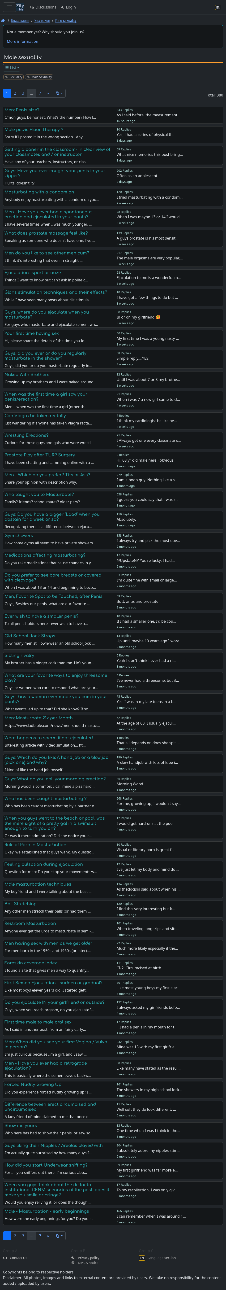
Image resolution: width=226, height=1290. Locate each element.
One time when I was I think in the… (148, 1130)
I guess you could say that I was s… (148, 499)
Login (68, 7)
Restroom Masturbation (30, 923)
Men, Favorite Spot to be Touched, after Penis (53, 596)
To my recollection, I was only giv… (147, 1190)
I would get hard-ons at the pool (145, 823)
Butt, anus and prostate (137, 601)
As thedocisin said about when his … (149, 889)
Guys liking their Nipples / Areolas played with (53, 1145)
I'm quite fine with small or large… (147, 580)
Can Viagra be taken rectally (35, 415)
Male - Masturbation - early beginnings (46, 1211)
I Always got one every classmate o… (149, 440)
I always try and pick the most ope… (148, 540)
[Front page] (3, 20)
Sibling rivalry (19, 655)
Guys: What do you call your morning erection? (55, 779)
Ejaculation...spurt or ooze (32, 272)
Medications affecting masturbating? (44, 555)
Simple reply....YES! (133, 358)
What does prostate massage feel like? (46, 233)
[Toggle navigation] (9, 7)
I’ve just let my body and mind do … (148, 869)
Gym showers (18, 535)
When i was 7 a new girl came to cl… (148, 399)
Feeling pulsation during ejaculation (43, 864)
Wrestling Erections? (26, 435)
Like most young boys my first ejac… (149, 987)
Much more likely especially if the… (147, 948)
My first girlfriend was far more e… (147, 1170)
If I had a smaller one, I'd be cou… (146, 621)
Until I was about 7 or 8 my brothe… (148, 379)
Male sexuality (66, 20)
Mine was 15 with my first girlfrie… (147, 1046)
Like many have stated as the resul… (149, 1068)
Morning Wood (130, 784)
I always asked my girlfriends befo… (148, 1007)
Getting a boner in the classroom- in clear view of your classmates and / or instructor (57, 152)
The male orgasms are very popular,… (150, 258)
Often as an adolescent (137, 175)
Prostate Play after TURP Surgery (39, 455)
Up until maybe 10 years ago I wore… (149, 640)
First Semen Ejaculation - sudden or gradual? (53, 982)
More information (22, 41)
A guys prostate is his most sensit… (148, 238)
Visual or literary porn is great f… (145, 849)
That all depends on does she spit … (148, 742)
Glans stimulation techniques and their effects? (55, 292)
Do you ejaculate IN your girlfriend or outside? (54, 1002)
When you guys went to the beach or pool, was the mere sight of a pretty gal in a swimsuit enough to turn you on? (54, 823)
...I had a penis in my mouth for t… (147, 1027)
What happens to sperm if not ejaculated (48, 737)
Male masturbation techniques (37, 884)
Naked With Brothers (26, 374)
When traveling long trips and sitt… (148, 928)
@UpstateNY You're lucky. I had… (146, 560)
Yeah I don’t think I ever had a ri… (146, 660)
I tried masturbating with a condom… (150, 197)
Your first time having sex (31, 333)
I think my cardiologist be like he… (147, 420)
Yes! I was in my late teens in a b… (146, 701)
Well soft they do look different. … (146, 1109)
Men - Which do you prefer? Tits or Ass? (47, 474)
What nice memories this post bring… (150, 154)
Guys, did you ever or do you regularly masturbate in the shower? (45, 356)
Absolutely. (126, 519)
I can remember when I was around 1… (151, 1216)
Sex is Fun (42, 20)
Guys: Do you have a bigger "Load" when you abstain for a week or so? (52, 517)
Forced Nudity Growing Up (32, 1084)
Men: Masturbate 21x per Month (38, 718)
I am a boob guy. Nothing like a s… (147, 479)
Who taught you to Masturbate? (39, 494)
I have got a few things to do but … (147, 297)
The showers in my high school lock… (149, 1089)
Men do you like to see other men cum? (46, 253)
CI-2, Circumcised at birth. (139, 968)
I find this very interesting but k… (146, 908)
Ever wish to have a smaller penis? (41, 616)
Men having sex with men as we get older (48, 943)
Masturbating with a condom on (39, 192)
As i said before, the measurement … (149, 115)
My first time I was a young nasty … (148, 338)
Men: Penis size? (21, 110)
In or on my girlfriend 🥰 (138, 317)
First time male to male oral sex (38, 1022)
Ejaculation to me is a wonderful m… (149, 277)
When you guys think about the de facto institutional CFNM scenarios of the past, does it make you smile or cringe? (56, 1189)
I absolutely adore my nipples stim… (148, 1150)
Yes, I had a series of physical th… (146, 134)
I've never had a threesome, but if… (148, 680)
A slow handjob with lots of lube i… (147, 762)
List (10, 67)
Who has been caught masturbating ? (45, 798)
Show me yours (20, 1125)
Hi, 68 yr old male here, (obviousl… (147, 460)
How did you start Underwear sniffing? (46, 1165)
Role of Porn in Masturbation (35, 844)
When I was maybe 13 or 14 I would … (150, 216)
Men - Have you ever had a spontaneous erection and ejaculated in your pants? (48, 214)
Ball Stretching (20, 903)
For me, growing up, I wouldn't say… (149, 803)
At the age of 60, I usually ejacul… (146, 723)
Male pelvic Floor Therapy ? (33, 129)
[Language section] (218, 7)
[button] (59, 93)
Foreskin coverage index (30, 963)
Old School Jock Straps (29, 636)
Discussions (43, 7)
